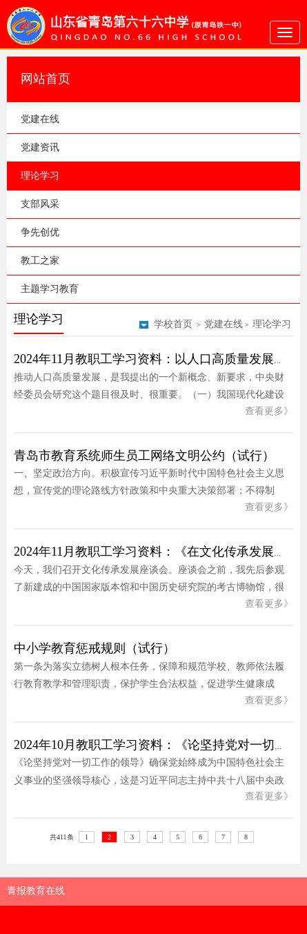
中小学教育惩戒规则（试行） (94, 648)
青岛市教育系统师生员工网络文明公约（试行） (144, 456)
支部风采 (40, 204)
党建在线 (40, 119)
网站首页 (45, 79)
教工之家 (40, 260)
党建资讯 (40, 147)
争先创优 (40, 232)
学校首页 (173, 324)
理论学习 (40, 176)
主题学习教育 (50, 289)
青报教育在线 (36, 891)
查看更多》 (269, 411)
